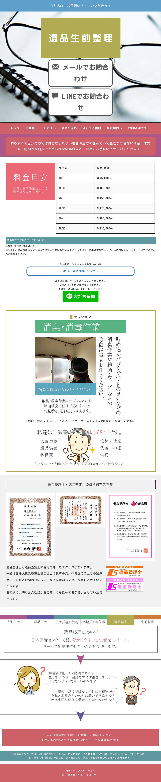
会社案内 (114, 128)
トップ (15, 128)
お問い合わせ (137, 128)
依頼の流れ (69, 128)
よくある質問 (91, 128)
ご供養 (31, 128)
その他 (49, 128)
